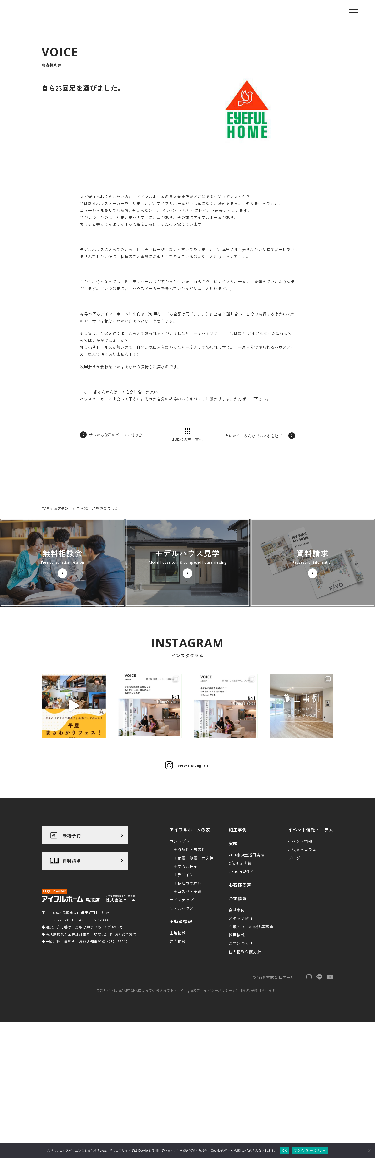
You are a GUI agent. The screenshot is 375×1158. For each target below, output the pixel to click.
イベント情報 (300, 906)
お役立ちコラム (302, 914)
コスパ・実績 (189, 956)
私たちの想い (189, 948)
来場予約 (72, 900)
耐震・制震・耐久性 (195, 923)
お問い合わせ (241, 1008)
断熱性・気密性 (191, 914)
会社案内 (237, 975)
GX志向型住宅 (241, 936)
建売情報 (178, 1006)
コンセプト (180, 906)
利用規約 (243, 1055)
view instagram (193, 830)
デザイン (185, 939)
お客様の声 (240, 949)
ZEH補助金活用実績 (247, 919)
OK (284, 1150)
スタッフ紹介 (241, 983)
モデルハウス (182, 973)
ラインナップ (182, 964)
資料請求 (72, 925)
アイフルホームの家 (190, 894)
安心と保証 (187, 931)
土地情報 (178, 998)
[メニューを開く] (353, 13)
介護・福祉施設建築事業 (251, 991)
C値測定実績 (240, 928)
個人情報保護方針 (245, 1016)
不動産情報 (181, 986)
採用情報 (237, 1000)
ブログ (294, 923)
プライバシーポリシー (214, 1055)
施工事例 (238, 894)
